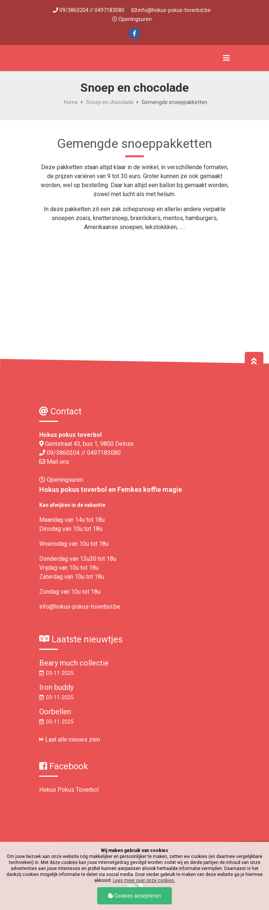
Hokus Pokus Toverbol (69, 789)
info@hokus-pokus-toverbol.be (174, 10)
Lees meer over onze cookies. (144, 880)
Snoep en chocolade (110, 102)
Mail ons (58, 461)
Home (71, 102)
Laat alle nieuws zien (69, 739)
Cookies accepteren (134, 896)
